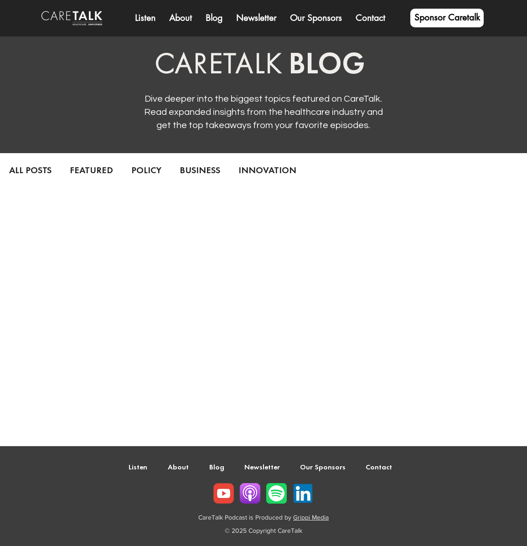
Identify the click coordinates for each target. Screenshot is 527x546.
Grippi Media (311, 517)
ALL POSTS (30, 170)
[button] (180, 18)
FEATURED (91, 170)
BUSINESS (200, 170)
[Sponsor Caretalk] (447, 18)
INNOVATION (267, 170)
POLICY (146, 170)
